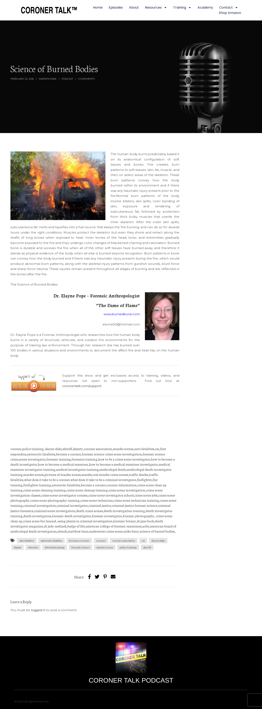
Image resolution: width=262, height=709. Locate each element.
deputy (17, 547)
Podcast (67, 78)
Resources (156, 7)
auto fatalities (26, 540)
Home (98, 7)
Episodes (116, 7)
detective (33, 547)
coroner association (123, 540)
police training (128, 547)
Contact (228, 7)
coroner (101, 540)
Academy (205, 7)
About (134, 7)
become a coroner (79, 540)
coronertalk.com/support (82, 386)
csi (143, 540)
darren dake (158, 540)
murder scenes (104, 547)
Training (182, 7)
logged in (38, 610)
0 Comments (86, 78)
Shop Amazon (230, 12)
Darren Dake (48, 78)
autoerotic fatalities (51, 540)
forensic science (80, 547)
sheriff (147, 547)
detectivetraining (54, 547)
